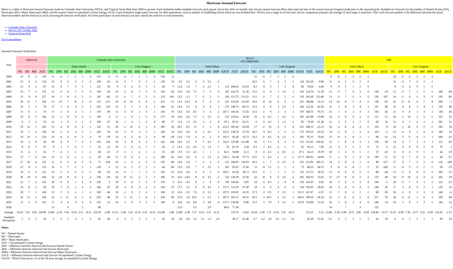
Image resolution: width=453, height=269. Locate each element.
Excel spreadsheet (11, 39)
